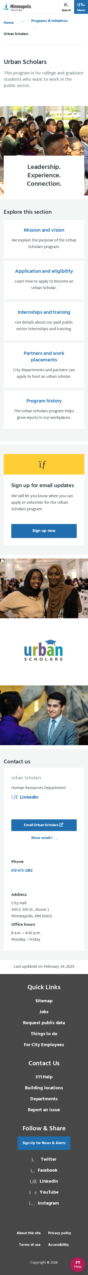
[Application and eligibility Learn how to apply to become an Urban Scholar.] (44, 280)
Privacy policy (59, 1233)
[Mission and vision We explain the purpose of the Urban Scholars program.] (44, 239)
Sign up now (44, 530)
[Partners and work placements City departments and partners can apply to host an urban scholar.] (44, 365)
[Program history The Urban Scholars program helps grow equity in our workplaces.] (44, 410)
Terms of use (29, 1245)
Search (66, 7)
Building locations (44, 1088)
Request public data (44, 1023)
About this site (29, 1233)
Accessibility (58, 1245)
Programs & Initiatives (49, 21)
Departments (44, 1099)
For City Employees (44, 1045)
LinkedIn (24, 797)
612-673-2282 (22, 871)
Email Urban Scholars (41, 825)
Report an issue (44, 1110)
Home (9, 23)
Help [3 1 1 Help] (44, 1077)
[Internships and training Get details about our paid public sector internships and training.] (44, 321)
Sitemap (44, 1001)
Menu (81, 7)
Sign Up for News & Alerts (44, 1143)
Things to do (44, 1034)
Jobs (44, 1012)
